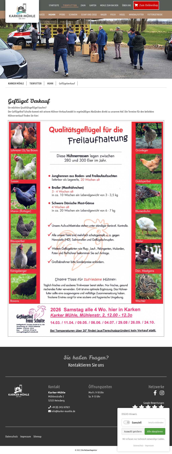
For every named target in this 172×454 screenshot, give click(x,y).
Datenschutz (11, 436)
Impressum (25, 436)
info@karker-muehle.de (61, 411)
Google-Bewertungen (148, 405)
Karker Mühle (16, 83)
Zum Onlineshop (146, 5)
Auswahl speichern (133, 431)
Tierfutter (35, 83)
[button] (13, 45)
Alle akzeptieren (155, 431)
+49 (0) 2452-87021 (59, 407)
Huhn (50, 83)
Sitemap (37, 436)
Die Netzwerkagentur (89, 450)
